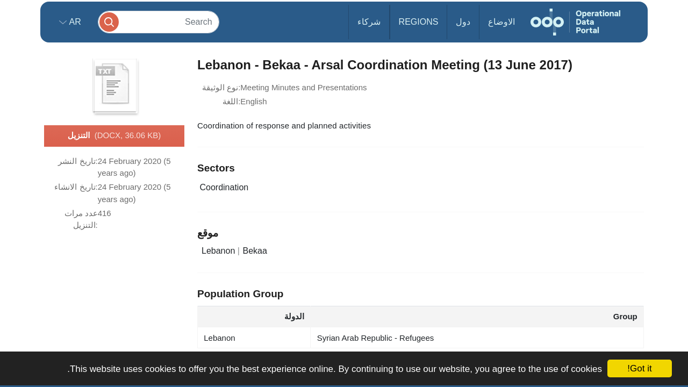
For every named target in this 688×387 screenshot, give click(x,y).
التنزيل (114, 136)
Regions (419, 21)
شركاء (369, 21)
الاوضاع (501, 21)
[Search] (158, 22)
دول (463, 21)
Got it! (639, 368)
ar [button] (74, 21)
